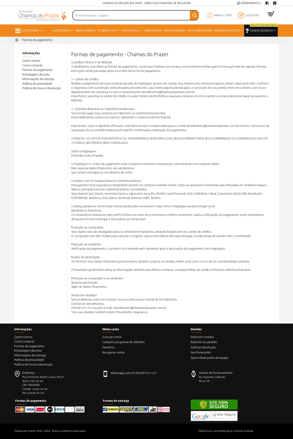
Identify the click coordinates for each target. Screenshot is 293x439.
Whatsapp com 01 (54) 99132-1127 (133, 373)
